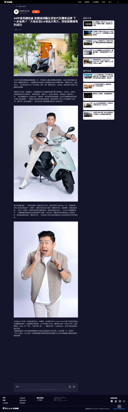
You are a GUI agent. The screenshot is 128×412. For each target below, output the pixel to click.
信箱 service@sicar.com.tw (60, 400)
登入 (110, 2)
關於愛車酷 (40, 398)
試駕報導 (22, 398)
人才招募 (39, 400)
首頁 (79, 2)
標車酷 (87, 2)
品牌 (4, 400)
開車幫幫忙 (23, 400)
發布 (103, 2)
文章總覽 (96, 2)
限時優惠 (22, 403)
